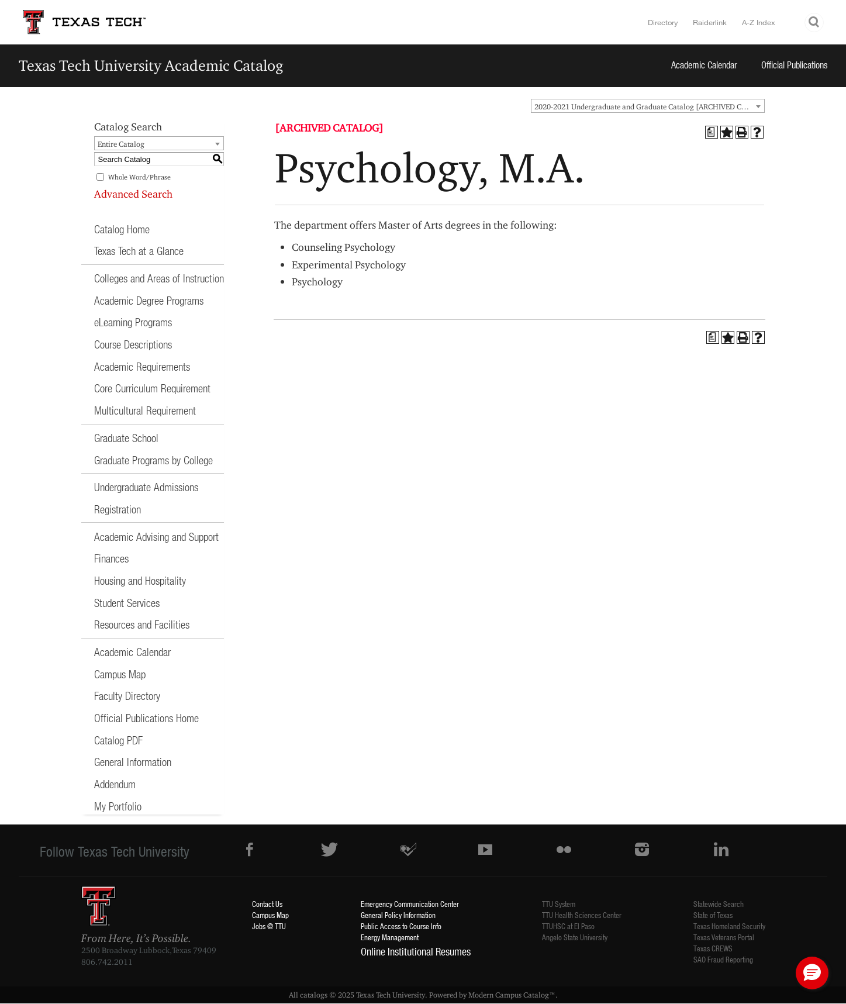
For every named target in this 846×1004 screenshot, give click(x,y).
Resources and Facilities (141, 624)
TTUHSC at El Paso (568, 926)
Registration (117, 509)
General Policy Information (398, 915)
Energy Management (390, 937)
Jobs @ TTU (269, 926)
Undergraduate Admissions (146, 487)
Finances (111, 558)
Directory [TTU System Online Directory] (663, 22)
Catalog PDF (118, 740)
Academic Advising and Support (156, 536)
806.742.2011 (107, 962)
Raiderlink (710, 22)
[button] (812, 973)
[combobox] (648, 106)
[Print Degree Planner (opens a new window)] (711, 132)
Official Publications (794, 64)
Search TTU (814, 22)
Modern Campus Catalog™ (511, 994)
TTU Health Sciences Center (581, 915)
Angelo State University (574, 937)
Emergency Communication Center (410, 904)
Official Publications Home (146, 717)
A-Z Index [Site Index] (758, 22)
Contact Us (267, 904)
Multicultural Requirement (145, 410)
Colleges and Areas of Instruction (159, 278)
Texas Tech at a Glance (139, 250)
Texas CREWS (713, 948)
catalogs (313, 994)
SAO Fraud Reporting (723, 959)
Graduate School (126, 437)
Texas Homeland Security (729, 926)
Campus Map (120, 674)
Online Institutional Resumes (416, 951)
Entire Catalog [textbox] (121, 144)
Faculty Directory (127, 695)
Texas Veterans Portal (723, 937)
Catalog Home (122, 229)
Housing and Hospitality (140, 580)
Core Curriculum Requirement (152, 388)
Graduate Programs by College (153, 460)
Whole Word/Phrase (139, 176)
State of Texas (713, 915)
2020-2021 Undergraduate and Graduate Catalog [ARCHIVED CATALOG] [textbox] (649, 106)
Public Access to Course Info (401, 926)
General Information (132, 761)
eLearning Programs (133, 322)
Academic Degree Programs (148, 300)
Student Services (127, 602)
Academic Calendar (704, 64)
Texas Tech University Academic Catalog (151, 65)
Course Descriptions (133, 344)
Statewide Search (718, 904)
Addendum (115, 784)
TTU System (558, 904)
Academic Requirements (142, 366)
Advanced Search (133, 194)
